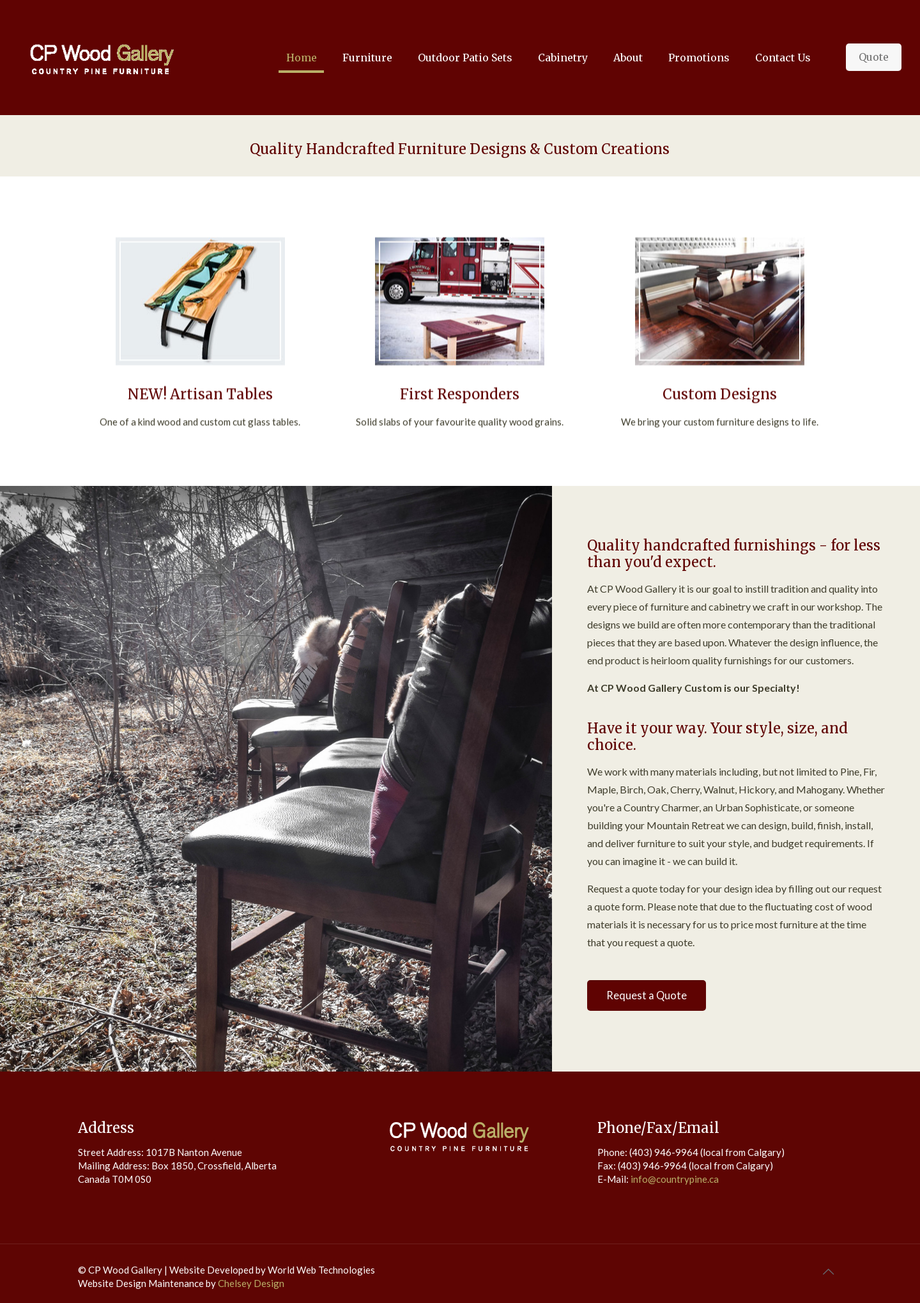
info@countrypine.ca (675, 1179)
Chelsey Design (251, 1283)
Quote (874, 57)
